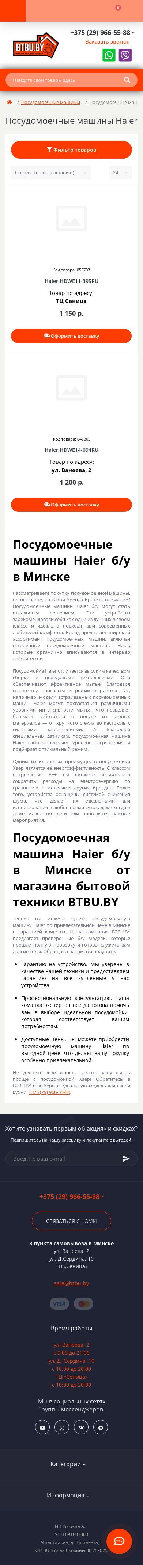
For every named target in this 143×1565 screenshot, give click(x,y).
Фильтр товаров (71, 149)
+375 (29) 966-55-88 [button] (71, 1196)
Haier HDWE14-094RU (71, 449)
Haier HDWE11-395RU (71, 281)
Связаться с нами (71, 1221)
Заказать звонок (107, 41)
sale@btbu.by (71, 1283)
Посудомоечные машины (50, 102)
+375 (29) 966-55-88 (49, 1092)
